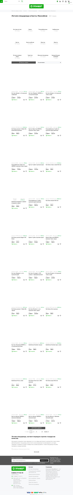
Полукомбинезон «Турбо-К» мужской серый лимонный (52, 129)
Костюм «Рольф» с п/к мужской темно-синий (53, 274)
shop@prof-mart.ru (17, 476)
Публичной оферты (41, 462)
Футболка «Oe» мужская (52, 309)
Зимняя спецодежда (33, 476)
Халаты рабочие (30, 42)
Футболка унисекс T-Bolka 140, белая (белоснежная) (19, 129)
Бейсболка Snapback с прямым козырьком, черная (19, 202)
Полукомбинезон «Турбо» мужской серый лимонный (35, 201)
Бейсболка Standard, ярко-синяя (53, 344)
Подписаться (44, 460)
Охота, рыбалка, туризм (34, 478)
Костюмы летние (17, 29)
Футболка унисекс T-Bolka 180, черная (19, 309)
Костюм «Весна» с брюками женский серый (52, 417)
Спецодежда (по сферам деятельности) (34, 471)
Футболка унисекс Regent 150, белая (19, 238)
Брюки (30, 29)
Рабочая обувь (32, 480)
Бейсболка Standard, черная (35, 344)
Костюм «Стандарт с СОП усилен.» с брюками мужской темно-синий (36, 274)
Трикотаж (30, 55)
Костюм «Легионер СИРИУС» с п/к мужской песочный (19, 345)
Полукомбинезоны (43, 29)
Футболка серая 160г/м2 (52, 380)
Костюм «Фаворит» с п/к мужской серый (18, 274)
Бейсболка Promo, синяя (17, 380)
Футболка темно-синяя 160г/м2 (53, 164)
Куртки (17, 42)
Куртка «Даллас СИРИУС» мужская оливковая (18, 417)
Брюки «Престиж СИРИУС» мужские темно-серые (52, 238)
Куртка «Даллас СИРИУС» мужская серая (35, 417)
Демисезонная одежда (34, 474)
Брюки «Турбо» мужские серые (36, 237)
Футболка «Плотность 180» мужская (35, 381)
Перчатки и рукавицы (34, 484)
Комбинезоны (56, 29)
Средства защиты (33, 482)
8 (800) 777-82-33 (17, 473)
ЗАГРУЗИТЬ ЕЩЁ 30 (36, 428)
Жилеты (56, 42)
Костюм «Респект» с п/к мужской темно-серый (34, 309)
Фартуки (43, 42)
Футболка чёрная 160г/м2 (52, 200)
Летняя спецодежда (33, 469)
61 (42, 431)
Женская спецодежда (43, 55)
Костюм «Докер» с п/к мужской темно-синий (53, 94)
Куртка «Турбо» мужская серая (36, 164)
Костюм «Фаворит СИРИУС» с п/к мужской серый (36, 94)
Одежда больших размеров (56, 56)
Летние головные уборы (17, 56)
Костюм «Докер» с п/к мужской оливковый (19, 94)
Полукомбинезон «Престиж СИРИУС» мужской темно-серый (19, 165)
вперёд (46, 431)
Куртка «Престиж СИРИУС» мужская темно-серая (35, 129)
